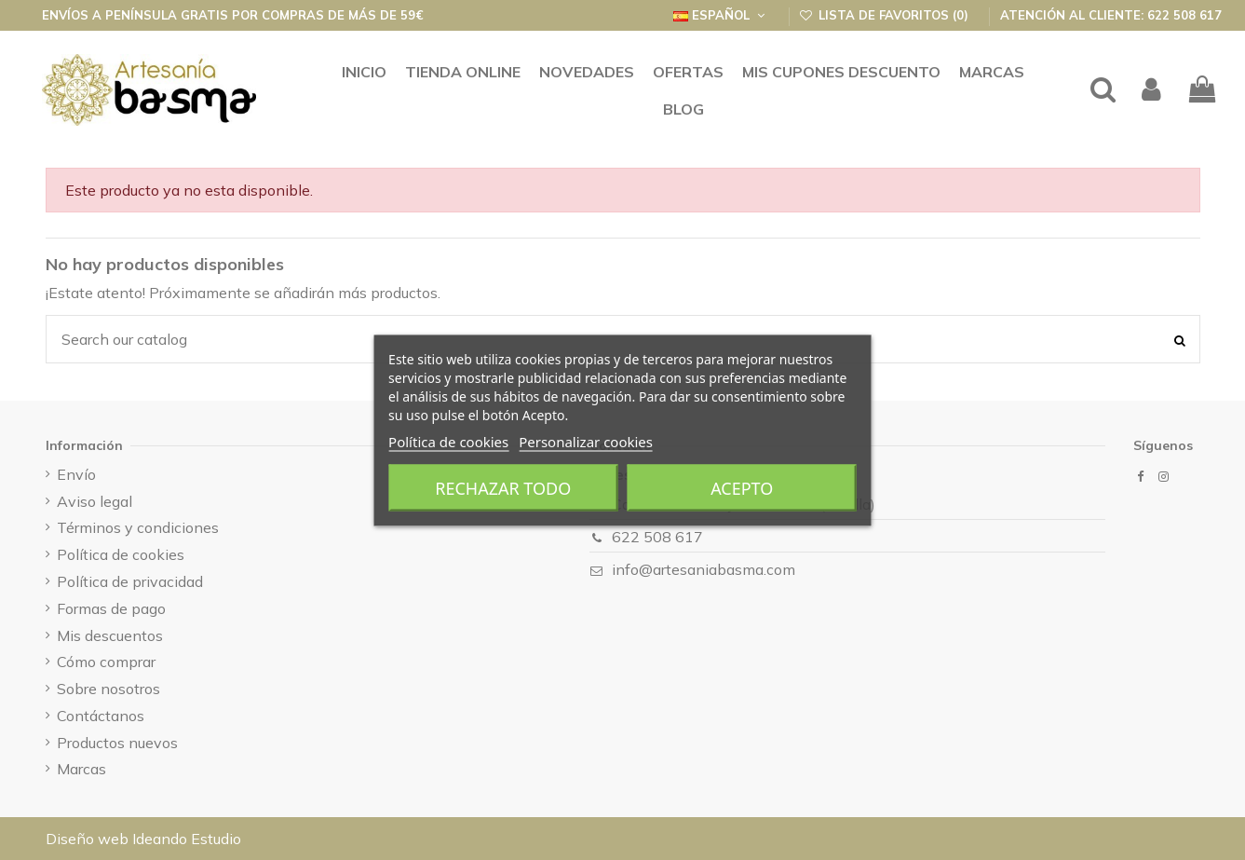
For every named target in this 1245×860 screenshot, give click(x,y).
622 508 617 (657, 536)
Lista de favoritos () (886, 14)
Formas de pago (111, 608)
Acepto (741, 487)
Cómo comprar (106, 661)
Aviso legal (94, 501)
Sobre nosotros (108, 688)
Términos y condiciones (138, 527)
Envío (76, 474)
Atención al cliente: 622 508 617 (1111, 14)
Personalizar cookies (586, 440)
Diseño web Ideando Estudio (143, 838)
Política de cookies (448, 440)
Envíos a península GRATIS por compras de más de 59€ (233, 14)
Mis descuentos (110, 635)
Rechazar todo (503, 487)
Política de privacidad (130, 581)
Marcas (81, 768)
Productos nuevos (117, 742)
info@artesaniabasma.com (703, 569)
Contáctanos (100, 715)
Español (720, 14)
